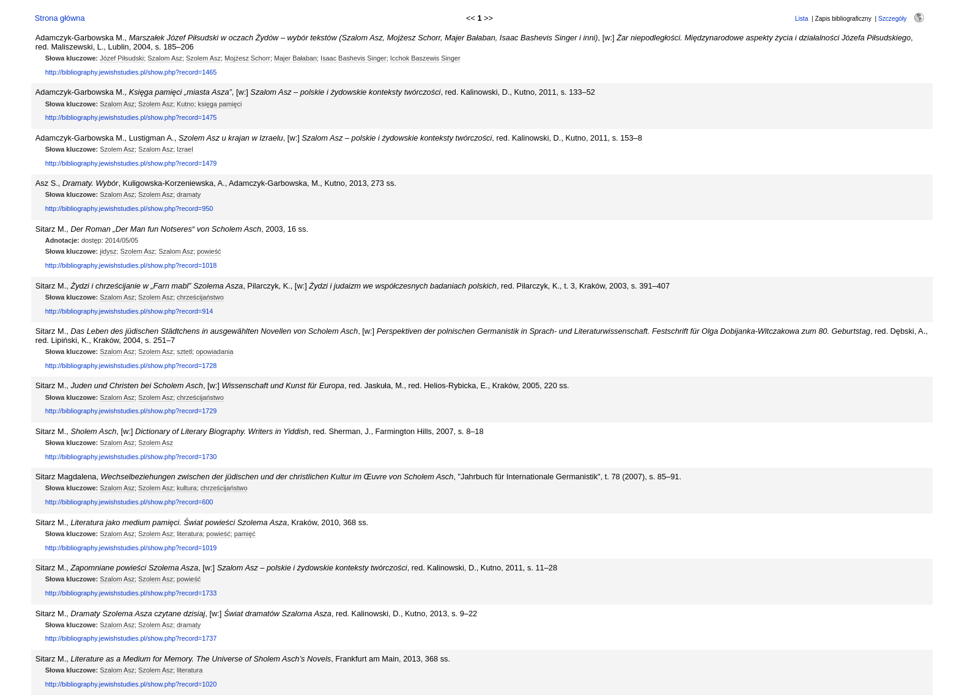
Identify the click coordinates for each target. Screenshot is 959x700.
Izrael (185, 149)
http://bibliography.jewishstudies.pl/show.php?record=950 (129, 208)
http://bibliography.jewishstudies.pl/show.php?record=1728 (131, 365)
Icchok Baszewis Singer (425, 58)
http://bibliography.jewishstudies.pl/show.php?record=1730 (131, 456)
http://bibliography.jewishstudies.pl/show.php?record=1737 (131, 638)
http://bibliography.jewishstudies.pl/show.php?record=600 (129, 502)
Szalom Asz (164, 58)
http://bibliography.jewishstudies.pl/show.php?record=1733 (131, 593)
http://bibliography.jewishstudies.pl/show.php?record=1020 (131, 684)
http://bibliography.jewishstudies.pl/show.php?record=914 (129, 311)
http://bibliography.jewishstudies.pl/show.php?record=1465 (131, 72)
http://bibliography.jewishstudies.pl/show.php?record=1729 (131, 410)
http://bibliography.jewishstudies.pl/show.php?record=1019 (131, 547)
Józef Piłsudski (122, 58)
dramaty (189, 194)
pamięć (245, 533)
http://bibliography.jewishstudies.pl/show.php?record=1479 (131, 163)
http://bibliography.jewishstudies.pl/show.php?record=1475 (131, 117)
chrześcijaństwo (200, 297)
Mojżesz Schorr (247, 58)
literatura (189, 533)
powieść (209, 251)
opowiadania (214, 351)
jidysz (108, 251)
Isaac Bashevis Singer (353, 58)
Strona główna (60, 18)
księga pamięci (220, 104)
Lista (802, 18)
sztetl (184, 351)
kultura (187, 488)
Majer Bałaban (295, 58)
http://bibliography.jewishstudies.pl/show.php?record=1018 (131, 265)
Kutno (185, 104)
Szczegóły (892, 18)
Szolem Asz (203, 58)
